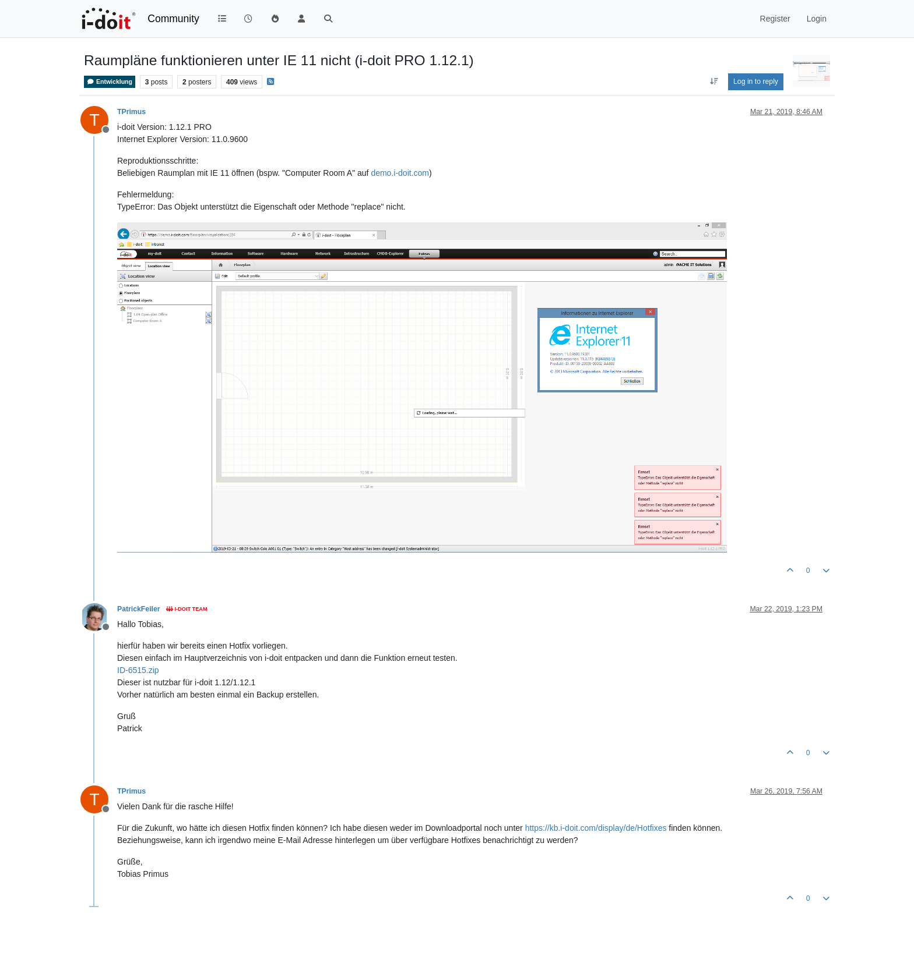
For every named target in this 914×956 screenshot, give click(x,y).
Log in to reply (755, 81)
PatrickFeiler (138, 609)
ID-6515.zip (138, 670)
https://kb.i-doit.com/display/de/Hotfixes (596, 828)
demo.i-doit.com (400, 173)
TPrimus (131, 112)
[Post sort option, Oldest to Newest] (713, 81)
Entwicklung (109, 82)
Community (173, 18)
